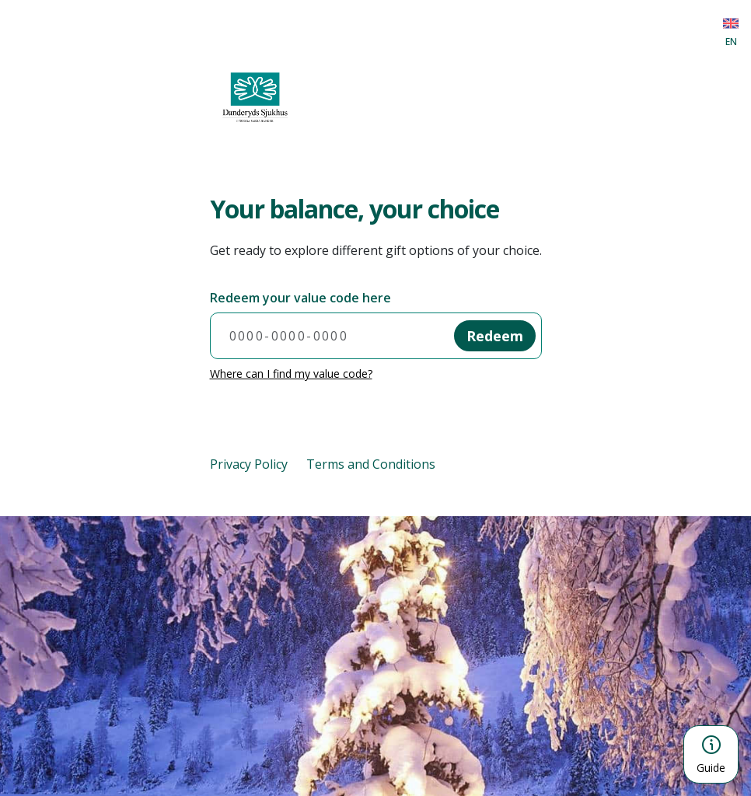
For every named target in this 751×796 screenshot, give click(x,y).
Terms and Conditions (370, 464)
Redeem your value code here (300, 298)
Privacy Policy (249, 464)
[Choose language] (731, 31)
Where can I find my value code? (291, 373)
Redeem (494, 335)
